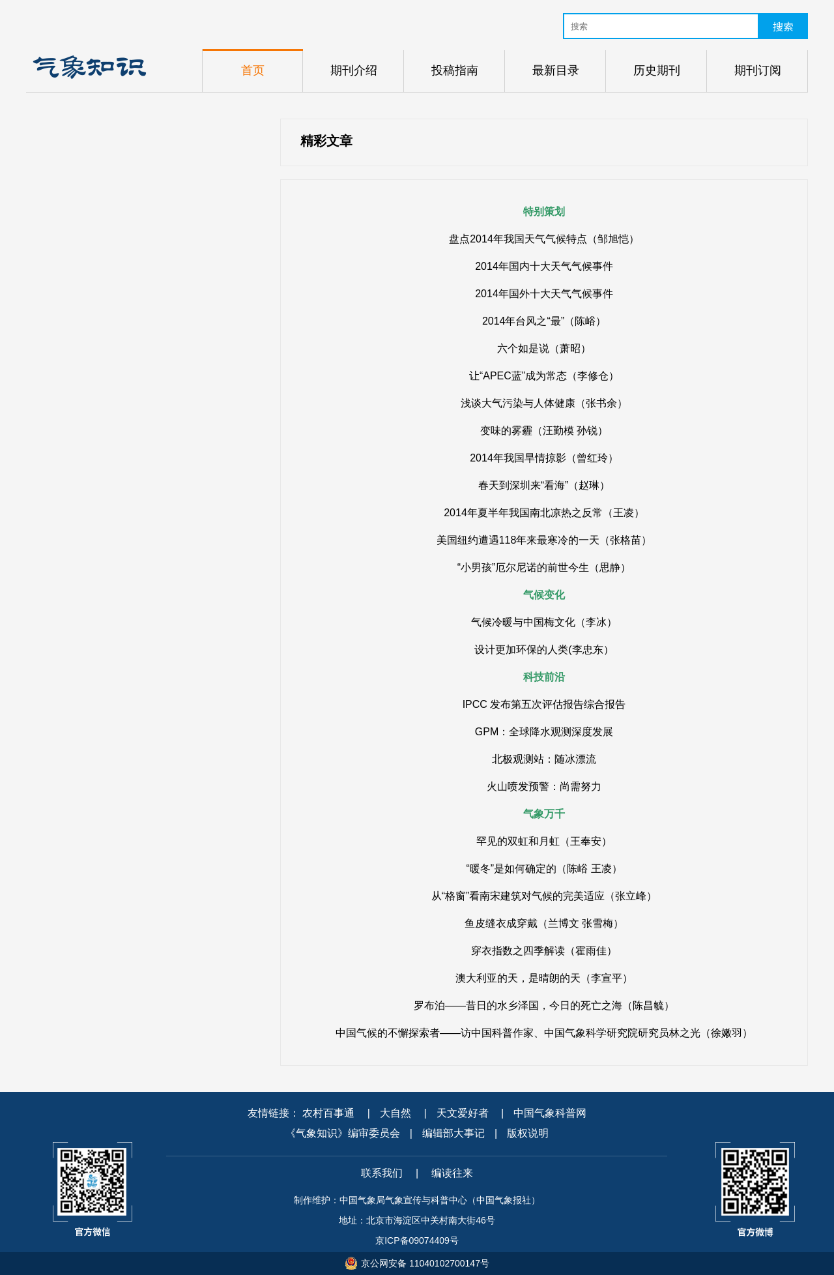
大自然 (395, 1113)
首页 (253, 70)
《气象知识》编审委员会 (342, 1133)
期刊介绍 (353, 70)
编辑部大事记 (453, 1133)
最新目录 (555, 70)
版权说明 (528, 1133)
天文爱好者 (463, 1113)
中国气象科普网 (549, 1113)
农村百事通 (328, 1113)
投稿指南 (454, 70)
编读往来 (452, 1173)
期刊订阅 (757, 70)
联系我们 (382, 1173)
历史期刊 (656, 70)
